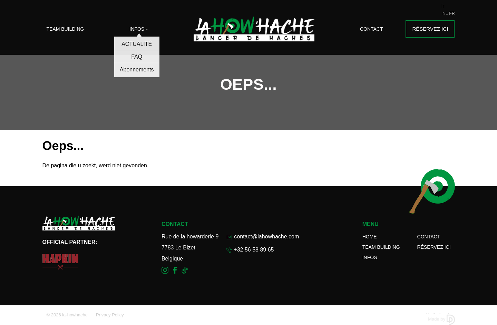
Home (369, 236)
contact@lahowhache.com (262, 236)
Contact (371, 29)
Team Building (65, 29)
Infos (138, 29)
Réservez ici (430, 29)
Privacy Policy (110, 314)
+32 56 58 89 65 (250, 250)
